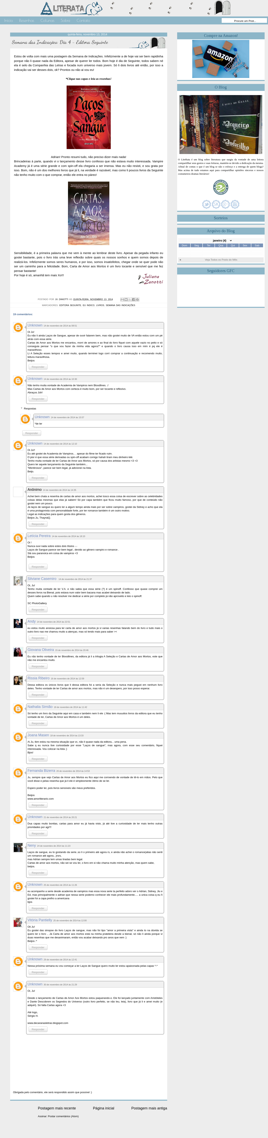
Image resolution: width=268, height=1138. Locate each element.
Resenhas (26, 20)
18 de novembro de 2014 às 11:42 (70, 707)
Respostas (30, 408)
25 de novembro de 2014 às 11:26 (60, 885)
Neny (32, 845)
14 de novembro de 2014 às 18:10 (68, 536)
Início (8, 20)
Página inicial (103, 1108)
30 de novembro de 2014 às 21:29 (60, 984)
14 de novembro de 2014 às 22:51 (53, 622)
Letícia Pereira (39, 536)
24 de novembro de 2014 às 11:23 (54, 846)
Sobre (65, 20)
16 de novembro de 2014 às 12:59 (67, 678)
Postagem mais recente (57, 1108)
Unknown (35, 325)
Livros (100, 305)
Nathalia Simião (40, 707)
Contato (83, 20)
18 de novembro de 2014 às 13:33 (67, 735)
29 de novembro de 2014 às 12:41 (60, 959)
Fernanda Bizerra (41, 771)
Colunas (47, 20)
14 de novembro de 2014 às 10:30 (60, 379)
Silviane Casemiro (42, 579)
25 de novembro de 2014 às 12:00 (70, 920)
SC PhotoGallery (37, 603)
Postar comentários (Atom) (63, 1116)
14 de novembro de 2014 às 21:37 (75, 579)
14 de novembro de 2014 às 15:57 (67, 417)
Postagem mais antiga (149, 1108)
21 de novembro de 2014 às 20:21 (60, 817)
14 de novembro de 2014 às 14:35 (59, 490)
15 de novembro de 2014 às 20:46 (72, 650)
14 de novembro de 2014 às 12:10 (60, 444)
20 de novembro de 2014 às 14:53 (73, 771)
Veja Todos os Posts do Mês (221, 259)
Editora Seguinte (70, 305)
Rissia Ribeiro (39, 678)
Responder (38, 366)
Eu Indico (88, 305)
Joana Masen (38, 735)
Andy (32, 621)
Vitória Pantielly (40, 920)
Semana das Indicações (120, 305)
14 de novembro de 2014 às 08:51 (60, 325)
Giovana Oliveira (41, 650)
